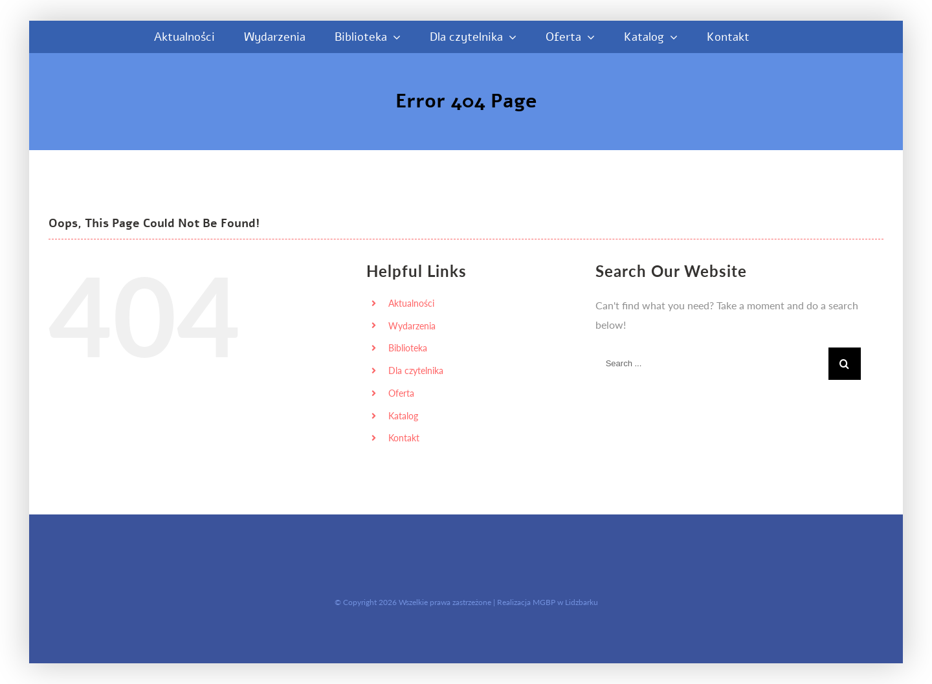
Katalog (403, 415)
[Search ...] (711, 364)
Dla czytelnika (415, 370)
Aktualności (411, 303)
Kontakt (403, 437)
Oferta (401, 393)
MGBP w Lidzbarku (565, 602)
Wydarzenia (412, 325)
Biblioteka (407, 347)
